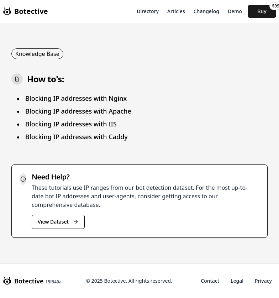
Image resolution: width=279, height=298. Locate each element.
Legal (237, 280)
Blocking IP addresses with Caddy (76, 136)
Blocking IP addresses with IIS (71, 124)
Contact (210, 280)
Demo (235, 11)
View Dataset (58, 221)
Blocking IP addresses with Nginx (76, 98)
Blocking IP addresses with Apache (78, 111)
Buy (266, 10)
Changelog (206, 11)
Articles (176, 11)
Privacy (263, 280)
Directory (148, 11)
